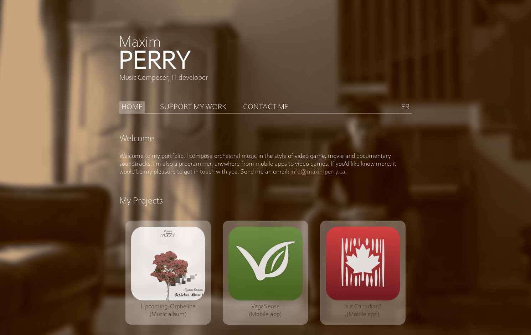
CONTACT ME (266, 107)
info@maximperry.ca (317, 172)
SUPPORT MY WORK (193, 107)
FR (405, 107)
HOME (132, 107)
